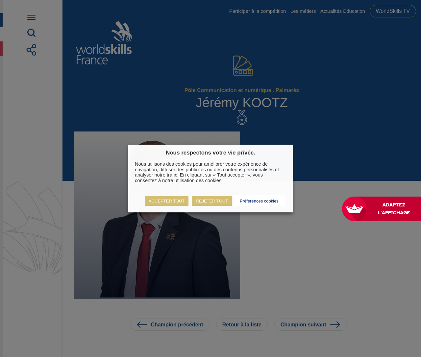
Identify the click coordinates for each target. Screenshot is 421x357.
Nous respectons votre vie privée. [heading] (210, 153)
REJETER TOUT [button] (212, 201)
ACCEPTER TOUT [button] (167, 201)
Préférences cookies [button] (259, 201)
